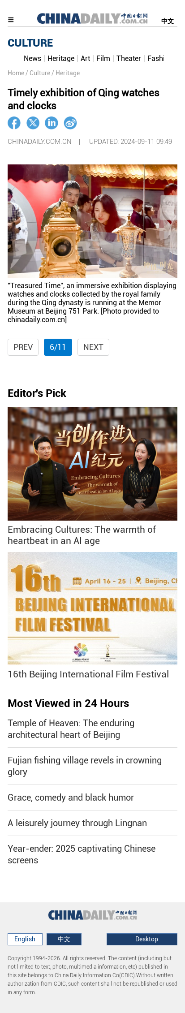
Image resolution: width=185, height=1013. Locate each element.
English (24, 939)
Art (85, 58)
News (32, 58)
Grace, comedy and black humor (71, 797)
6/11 (58, 347)
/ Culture (38, 73)
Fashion (160, 58)
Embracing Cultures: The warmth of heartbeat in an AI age (82, 535)
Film (103, 58)
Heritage (60, 58)
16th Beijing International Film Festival (88, 674)
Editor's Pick (37, 393)
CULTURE (30, 43)
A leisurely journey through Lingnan (77, 823)
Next (93, 347)
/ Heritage (66, 73)
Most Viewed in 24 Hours (68, 703)
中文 (167, 21)
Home (16, 73)
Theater (128, 58)
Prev (23, 347)
